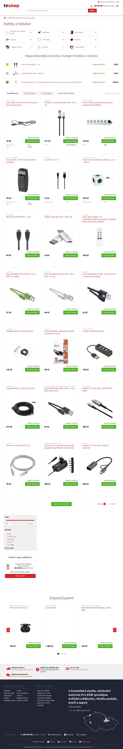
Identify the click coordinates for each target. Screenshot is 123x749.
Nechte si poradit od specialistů (21, 676)
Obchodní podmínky (44, 698)
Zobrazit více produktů (61, 504)
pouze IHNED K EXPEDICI (66, 93)
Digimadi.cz (95, 747)
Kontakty (40, 705)
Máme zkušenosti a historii (80, 670)
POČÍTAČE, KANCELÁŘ (15, 18)
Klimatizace (8, 695)
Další (113, 504)
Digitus (10, 539)
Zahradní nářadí (22, 700)
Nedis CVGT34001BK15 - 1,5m (31, 64)
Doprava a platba (43, 691)
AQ (9, 534)
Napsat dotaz (20, 576)
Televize (19, 695)
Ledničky (7, 691)
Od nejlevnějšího (29, 93)
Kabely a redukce (29, 18)
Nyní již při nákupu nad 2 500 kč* (22, 670)
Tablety (6, 698)
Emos (10, 545)
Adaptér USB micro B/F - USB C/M (32, 73)
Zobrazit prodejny (74, 707)
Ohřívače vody (9, 693)
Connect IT (11, 537)
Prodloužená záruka (44, 695)
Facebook (69, 735)
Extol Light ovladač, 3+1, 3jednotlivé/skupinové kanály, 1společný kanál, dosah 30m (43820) (51, 82)
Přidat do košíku (32, 141)
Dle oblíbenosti (12, 93)
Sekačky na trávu (10, 700)
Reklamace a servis (44, 693)
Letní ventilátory (22, 693)
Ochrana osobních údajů (46, 700)
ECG (9, 542)
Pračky (19, 691)
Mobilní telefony (22, 698)
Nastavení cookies (43, 703)
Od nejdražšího (47, 93)
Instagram (81, 735)
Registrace (111, 2)
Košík (117, 2)
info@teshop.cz (54, 735)
